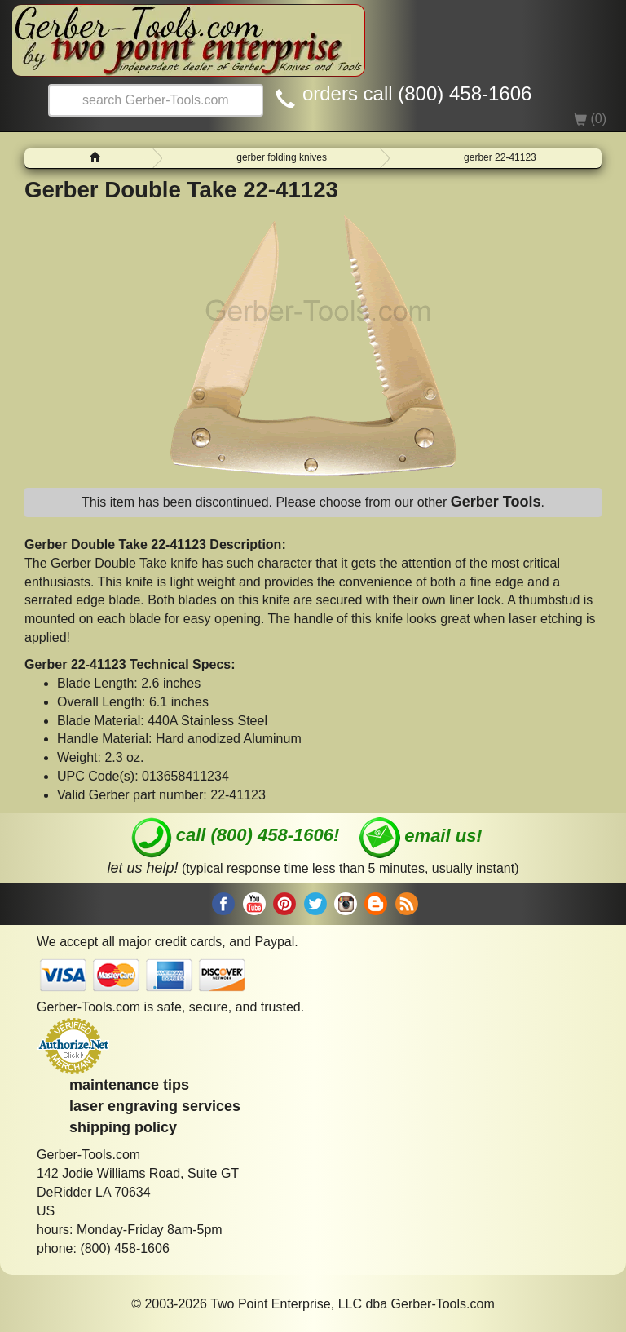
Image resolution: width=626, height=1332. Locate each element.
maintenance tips (129, 1085)
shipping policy (123, 1127)
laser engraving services (154, 1106)
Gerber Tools (496, 501)
